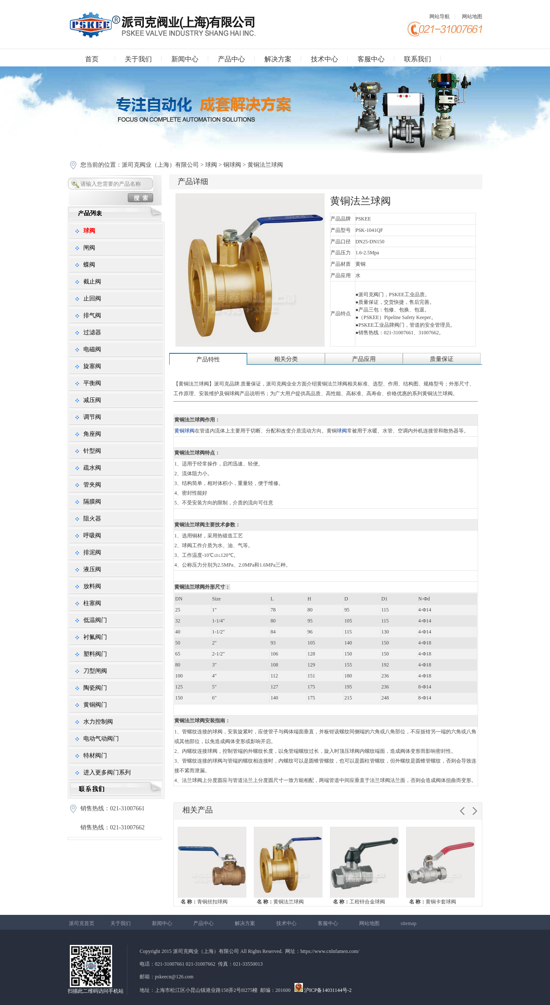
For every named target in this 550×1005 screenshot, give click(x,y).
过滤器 (92, 332)
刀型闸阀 (95, 671)
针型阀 (92, 451)
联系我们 (417, 59)
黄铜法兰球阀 (280, 902)
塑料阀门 (95, 654)
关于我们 (138, 59)
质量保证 (442, 359)
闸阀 (89, 248)
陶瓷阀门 (95, 688)
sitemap (408, 923)
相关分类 (286, 359)
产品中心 (231, 59)
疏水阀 (92, 468)
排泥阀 (92, 552)
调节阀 (92, 417)
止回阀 (92, 298)
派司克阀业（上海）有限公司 (161, 165)
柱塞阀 (92, 603)
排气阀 (92, 315)
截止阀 (92, 281)
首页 (92, 59)
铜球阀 (232, 165)
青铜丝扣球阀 (204, 902)
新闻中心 (184, 59)
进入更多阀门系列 (107, 772)
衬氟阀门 (95, 637)
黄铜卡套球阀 (432, 902)
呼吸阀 (92, 535)
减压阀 (92, 400)
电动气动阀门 (101, 738)
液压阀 (92, 569)
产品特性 (208, 359)
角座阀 (92, 434)
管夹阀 (92, 485)
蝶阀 (89, 265)
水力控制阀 (98, 722)
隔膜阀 (92, 501)
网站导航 (439, 16)
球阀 (211, 165)
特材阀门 (95, 755)
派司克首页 (81, 923)
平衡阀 (92, 383)
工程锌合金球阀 (359, 902)
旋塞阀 (92, 366)
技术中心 (324, 59)
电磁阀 (92, 349)
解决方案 (278, 59)
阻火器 (92, 518)
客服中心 (371, 59)
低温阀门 (95, 620)
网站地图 (472, 16)
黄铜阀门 (95, 705)
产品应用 (364, 359)
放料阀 (92, 586)
